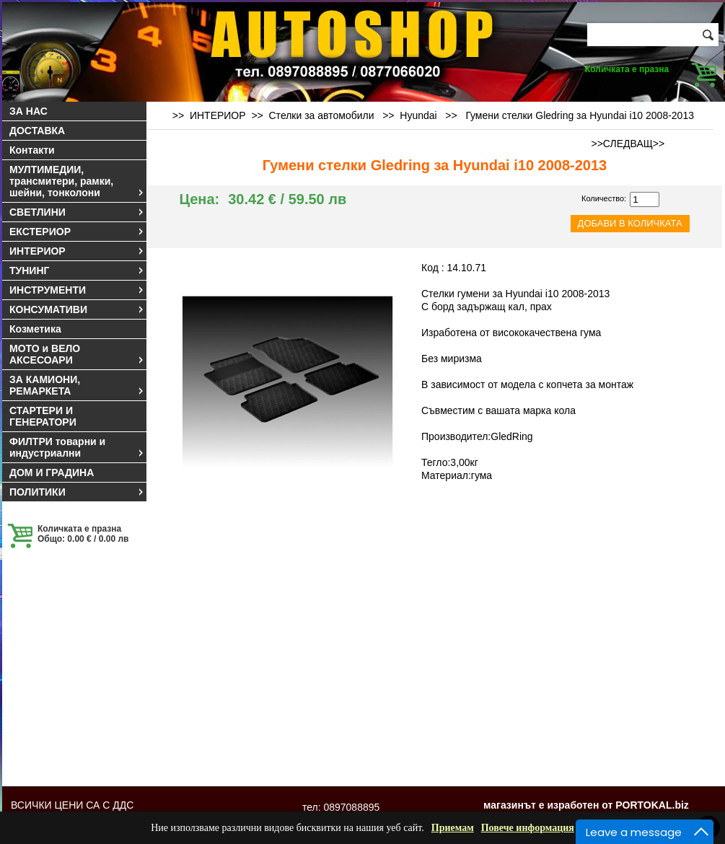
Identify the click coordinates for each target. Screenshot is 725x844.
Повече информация (527, 827)
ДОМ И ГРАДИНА (51, 472)
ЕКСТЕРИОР (77, 231)
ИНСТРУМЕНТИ (77, 290)
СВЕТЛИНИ (77, 212)
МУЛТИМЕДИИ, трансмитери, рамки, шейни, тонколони (77, 181)
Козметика (35, 329)
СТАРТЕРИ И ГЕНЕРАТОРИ (42, 416)
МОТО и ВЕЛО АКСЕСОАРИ (77, 354)
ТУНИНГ (77, 270)
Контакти (32, 150)
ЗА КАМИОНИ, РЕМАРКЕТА (77, 385)
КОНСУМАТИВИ (77, 309)
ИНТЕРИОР (77, 251)
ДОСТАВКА (37, 130)
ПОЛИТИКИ (77, 492)
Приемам (452, 827)
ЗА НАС (28, 111)
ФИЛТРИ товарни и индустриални (77, 447)
